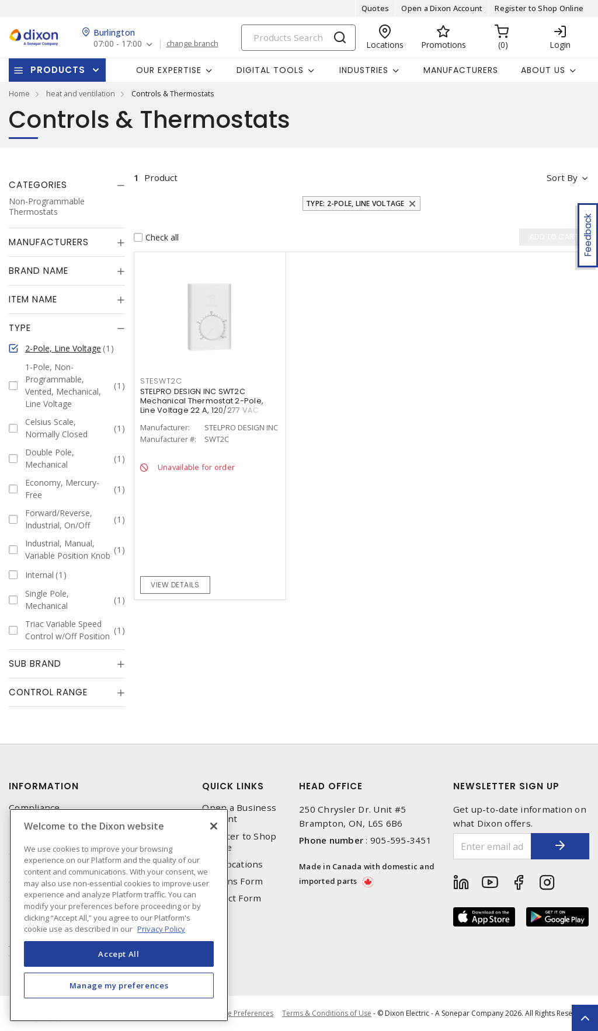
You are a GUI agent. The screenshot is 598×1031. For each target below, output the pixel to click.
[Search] (298, 38)
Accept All (119, 954)
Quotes (375, 8)
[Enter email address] (492, 846)
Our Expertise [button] (168, 70)
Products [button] (57, 70)
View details (175, 585)
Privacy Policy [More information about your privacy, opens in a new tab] (161, 929)
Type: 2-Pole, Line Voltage (355, 203)
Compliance (34, 807)
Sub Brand (35, 663)
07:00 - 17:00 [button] (117, 44)
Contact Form (231, 898)
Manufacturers (460, 70)
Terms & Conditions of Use (326, 1013)
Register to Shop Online (539, 8)
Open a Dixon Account (441, 8)
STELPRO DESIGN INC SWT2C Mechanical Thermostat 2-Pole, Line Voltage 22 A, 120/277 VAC (201, 400)
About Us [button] (543, 70)
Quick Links (233, 786)
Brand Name (38, 270)
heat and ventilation (80, 93)
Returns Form (232, 881)
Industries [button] (363, 70)
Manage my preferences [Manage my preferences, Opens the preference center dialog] (119, 985)
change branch (192, 43)
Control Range (48, 692)
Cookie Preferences (240, 1013)
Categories (38, 185)
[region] (118, 915)
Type (20, 328)
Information (44, 786)
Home (19, 93)
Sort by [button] (562, 177)
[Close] (214, 826)
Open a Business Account (239, 813)
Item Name (33, 299)
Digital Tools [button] (270, 70)
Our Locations (232, 864)
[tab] (67, 185)
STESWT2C (161, 381)
